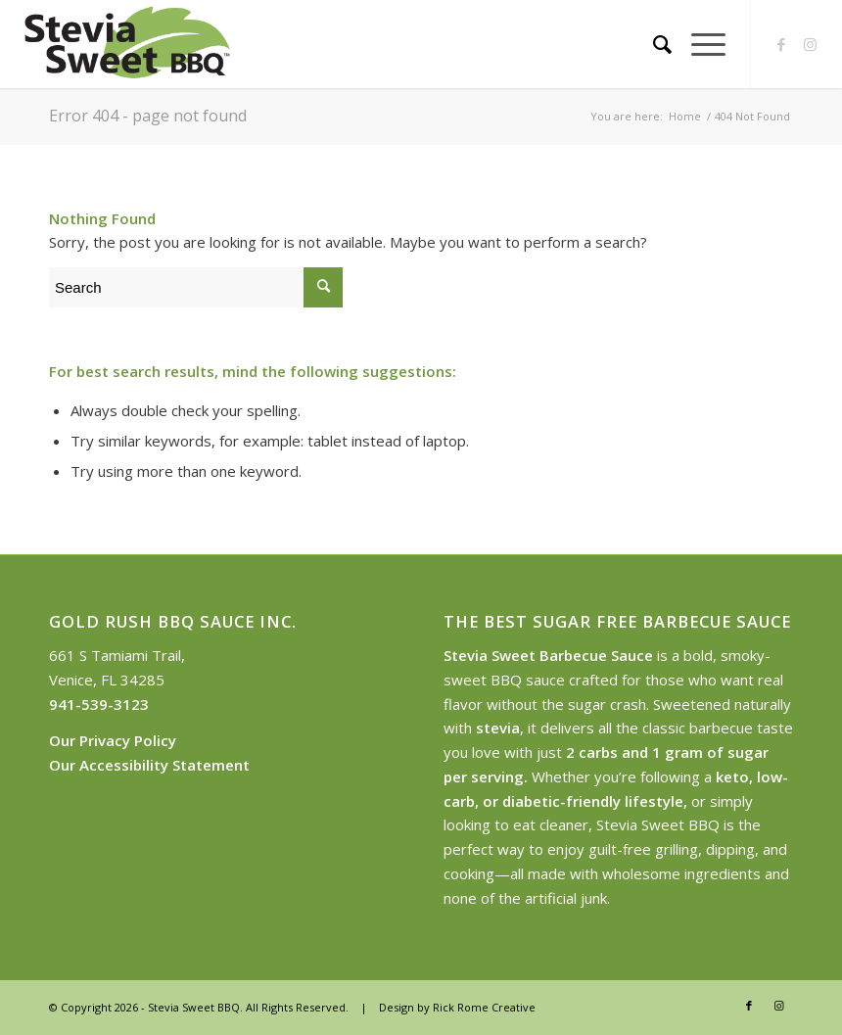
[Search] (652, 44)
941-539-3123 (99, 704)
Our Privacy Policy (112, 740)
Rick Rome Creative (484, 1007)
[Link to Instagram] (810, 44)
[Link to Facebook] (781, 44)
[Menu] (698, 44)
